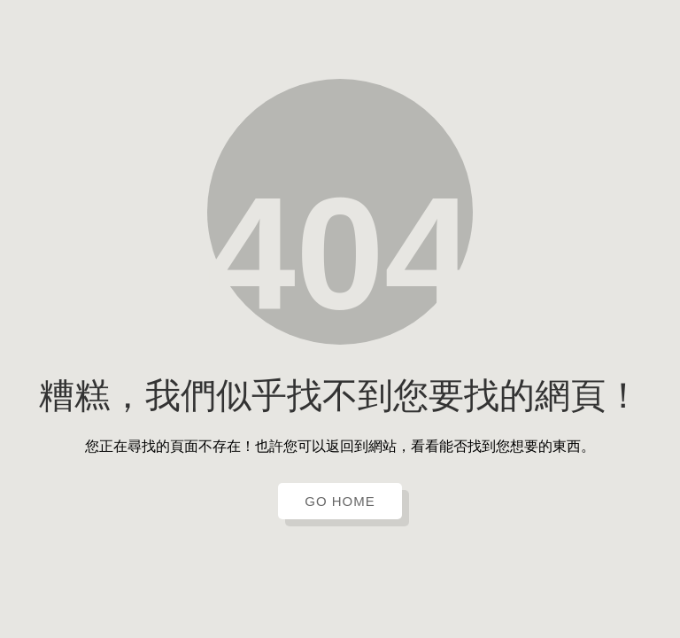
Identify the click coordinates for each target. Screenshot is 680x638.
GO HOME (340, 501)
